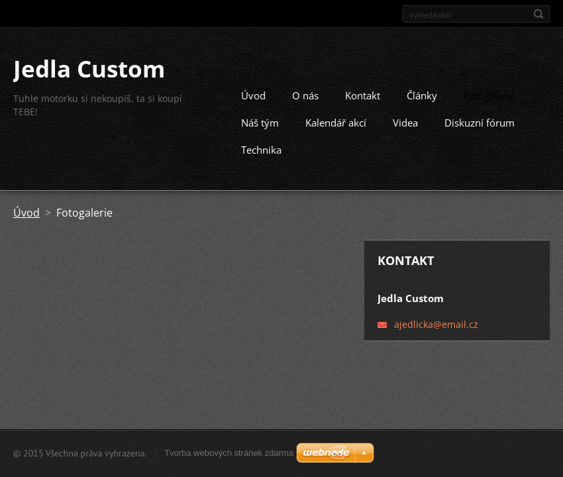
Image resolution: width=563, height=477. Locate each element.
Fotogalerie (489, 91)
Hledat (538, 14)
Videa (405, 118)
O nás (305, 91)
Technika (261, 145)
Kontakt (362, 91)
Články (422, 91)
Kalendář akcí (335, 118)
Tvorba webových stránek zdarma (228, 453)
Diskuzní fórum (479, 118)
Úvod (253, 91)
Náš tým (260, 118)
